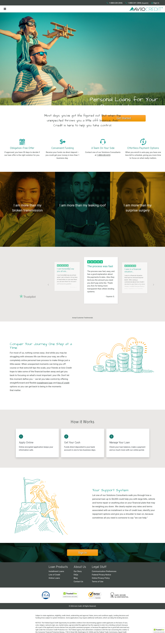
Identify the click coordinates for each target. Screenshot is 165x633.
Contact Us (78, 581)
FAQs (76, 575)
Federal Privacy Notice (101, 575)
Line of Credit (54, 575)
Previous (48, 284)
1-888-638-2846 (114, 3)
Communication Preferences (104, 571)
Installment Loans (56, 571)
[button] (5, 8)
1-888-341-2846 (133, 3)
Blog (75, 578)
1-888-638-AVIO (103, 155)
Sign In (155, 3)
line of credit (63, 382)
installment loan (45, 382)
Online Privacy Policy (101, 578)
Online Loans (54, 578)
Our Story (78, 571)
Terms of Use (97, 581)
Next (153, 284)
